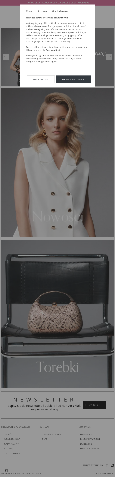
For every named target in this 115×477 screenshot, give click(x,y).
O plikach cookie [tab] (60, 11)
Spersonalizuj (41, 79)
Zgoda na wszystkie (73, 79)
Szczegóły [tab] (42, 11)
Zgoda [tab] (29, 11)
